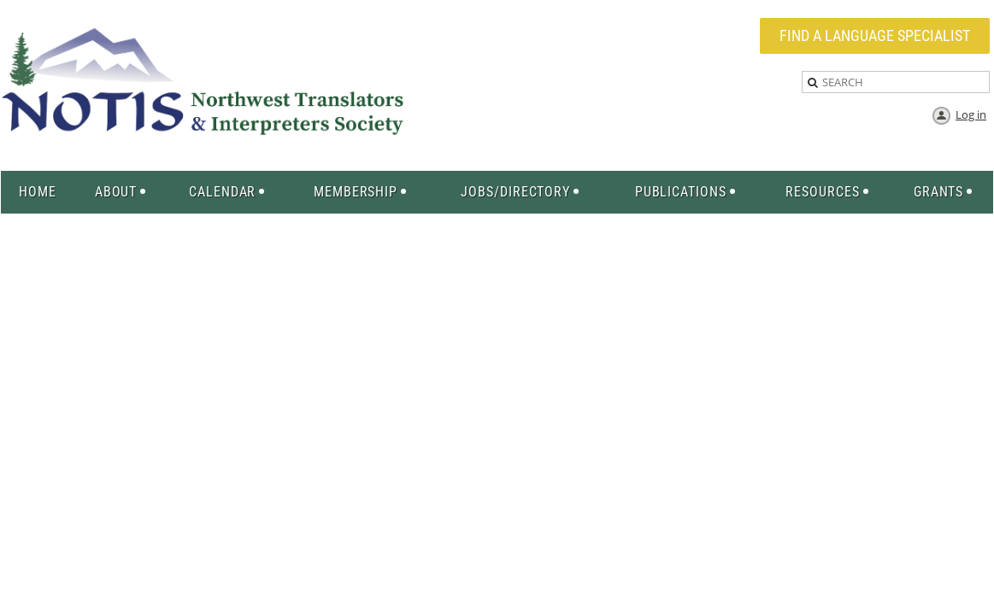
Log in (971, 114)
